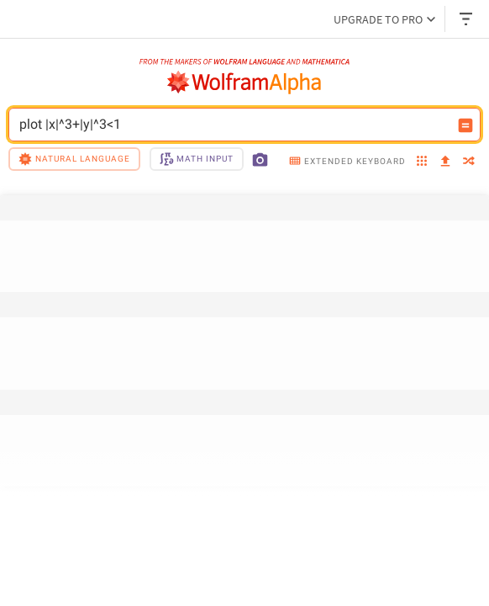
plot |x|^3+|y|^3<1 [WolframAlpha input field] (233, 125)
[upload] (445, 161)
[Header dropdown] (467, 19)
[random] (469, 162)
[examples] (422, 162)
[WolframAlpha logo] (244, 82)
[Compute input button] (465, 125)
